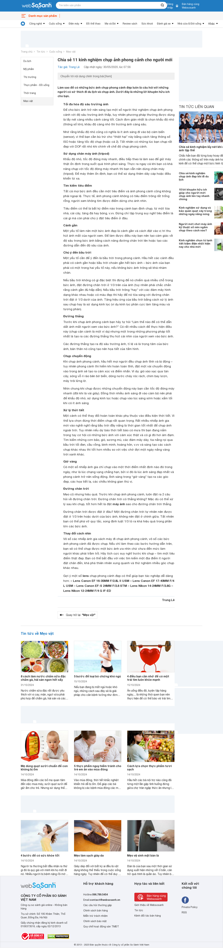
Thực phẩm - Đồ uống (36, 85)
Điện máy (74, 23)
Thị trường (29, 77)
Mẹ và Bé (110, 23)
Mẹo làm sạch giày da (89, 855)
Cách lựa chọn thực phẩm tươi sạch (149, 767)
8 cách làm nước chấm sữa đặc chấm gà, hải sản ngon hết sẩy (43, 678)
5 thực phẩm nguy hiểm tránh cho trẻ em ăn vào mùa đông (97, 767)
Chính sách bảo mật (95, 921)
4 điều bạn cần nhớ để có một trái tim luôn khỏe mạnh (148, 678)
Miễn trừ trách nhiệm (95, 915)
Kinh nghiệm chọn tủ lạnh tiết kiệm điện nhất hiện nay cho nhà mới (195, 243)
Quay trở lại (80, 615)
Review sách (130, 23)
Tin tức (41, 51)
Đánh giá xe (164, 23)
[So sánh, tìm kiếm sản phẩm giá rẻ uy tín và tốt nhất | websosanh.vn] (37, 5)
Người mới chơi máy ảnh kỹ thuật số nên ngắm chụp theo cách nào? (195, 227)
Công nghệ (35, 23)
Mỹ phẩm (28, 69)
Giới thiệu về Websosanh (149, 905)
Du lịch (27, 61)
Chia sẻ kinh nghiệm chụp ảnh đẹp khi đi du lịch (194, 176)
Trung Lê (168, 600)
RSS (184, 912)
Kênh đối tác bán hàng (147, 915)
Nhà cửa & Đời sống (189, 23)
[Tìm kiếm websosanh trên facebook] (185, 900)
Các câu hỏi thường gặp (97, 905)
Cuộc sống (55, 23)
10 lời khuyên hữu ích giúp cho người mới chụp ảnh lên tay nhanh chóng (194, 194)
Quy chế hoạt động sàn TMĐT (101, 926)
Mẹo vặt (71, 51)
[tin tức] (23, 23)
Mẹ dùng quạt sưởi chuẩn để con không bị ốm (44, 767)
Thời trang (29, 93)
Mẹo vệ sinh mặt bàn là (143, 855)
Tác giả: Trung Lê (69, 67)
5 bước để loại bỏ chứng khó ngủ (97, 676)
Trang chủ (26, 51)
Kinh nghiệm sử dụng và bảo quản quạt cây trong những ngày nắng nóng (195, 211)
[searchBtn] (162, 5)
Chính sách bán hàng (95, 910)
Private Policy (189, 907)
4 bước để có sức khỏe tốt (40, 855)
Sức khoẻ (147, 23)
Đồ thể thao (93, 23)
